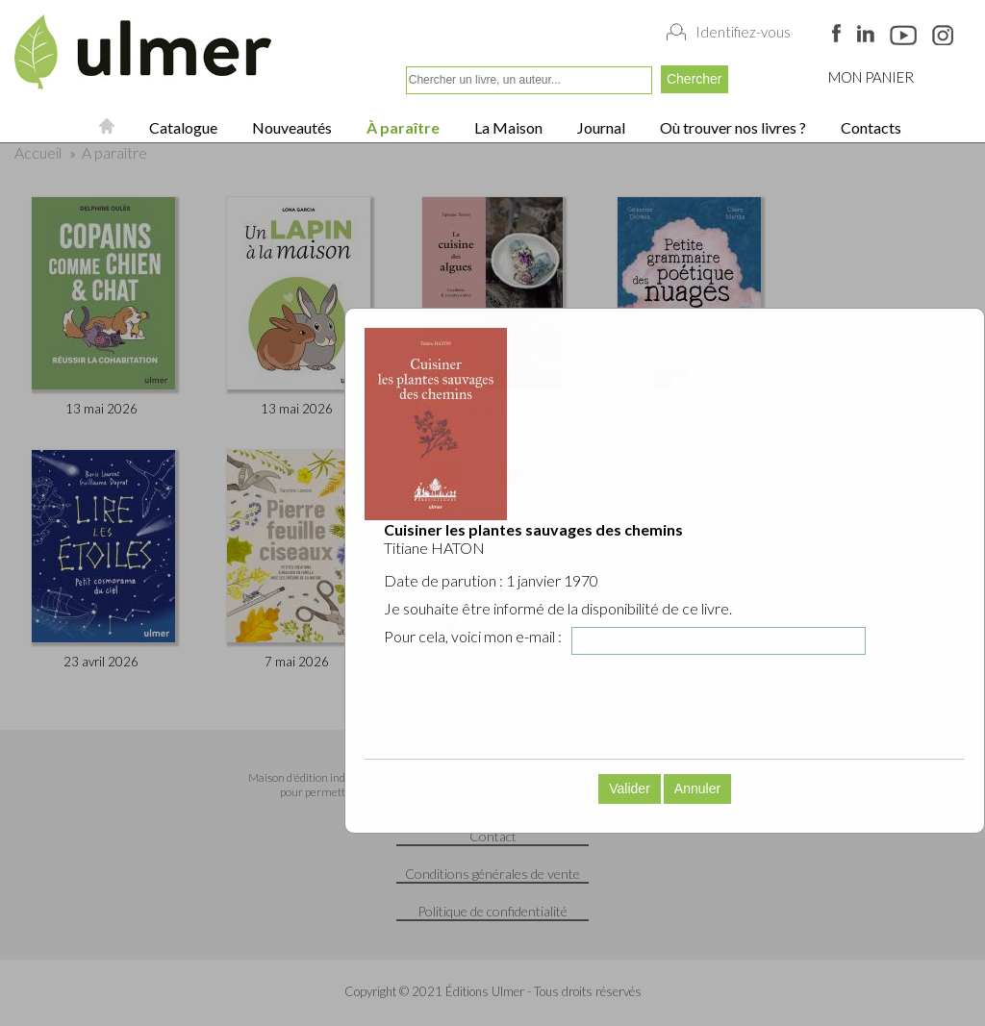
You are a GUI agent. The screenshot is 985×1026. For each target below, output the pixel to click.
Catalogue (181, 127)
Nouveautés (290, 127)
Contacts (869, 127)
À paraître (402, 127)
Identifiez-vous (743, 31)
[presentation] (542, 706)
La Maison (507, 127)
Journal (599, 127)
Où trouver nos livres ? (731, 127)
